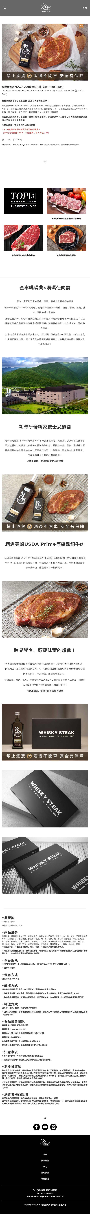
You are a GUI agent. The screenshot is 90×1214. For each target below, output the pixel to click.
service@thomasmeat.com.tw (48, 1196)
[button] (8, 52)
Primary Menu (4, 8)
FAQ (45, 1166)
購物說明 (45, 1160)
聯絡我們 (45, 1179)
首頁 (45, 1154)
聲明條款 (45, 1173)
